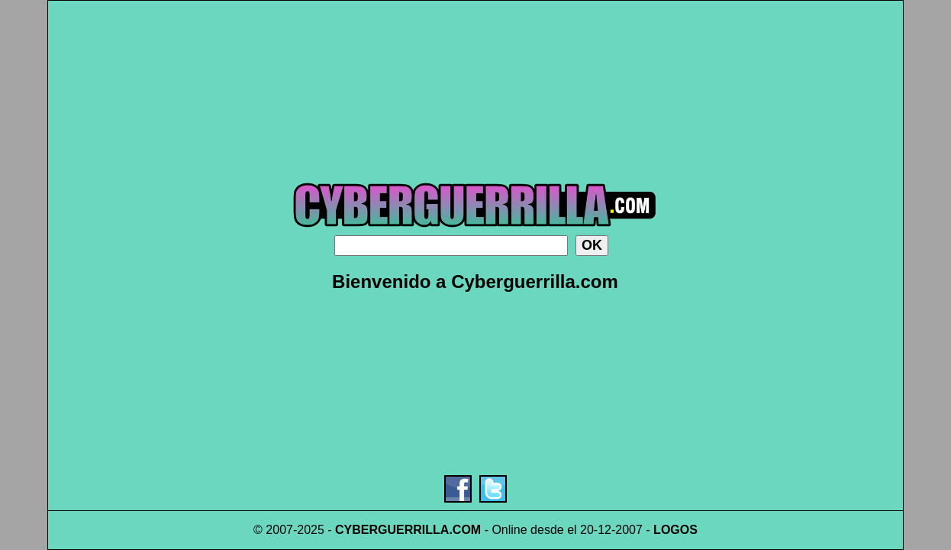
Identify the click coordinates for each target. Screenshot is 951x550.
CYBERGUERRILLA (392, 529)
